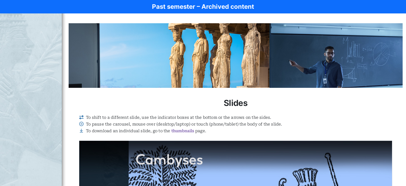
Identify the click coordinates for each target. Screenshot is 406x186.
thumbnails (182, 130)
